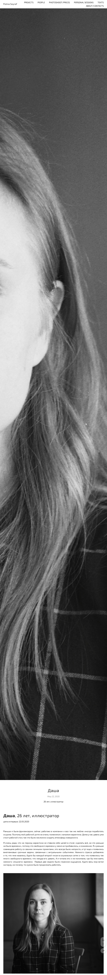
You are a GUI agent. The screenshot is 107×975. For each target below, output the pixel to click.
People (41, 2)
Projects (28, 2)
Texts (101, 2)
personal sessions (83, 2)
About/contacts (95, 6)
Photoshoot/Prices (59, 2)
